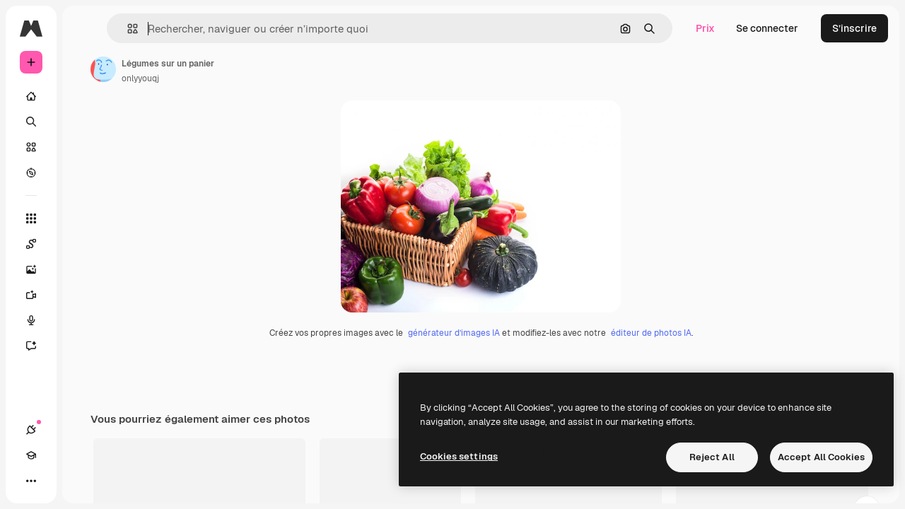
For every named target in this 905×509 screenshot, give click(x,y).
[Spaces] (85, 244)
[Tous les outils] (85, 218)
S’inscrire (854, 28)
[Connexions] (31, 480)
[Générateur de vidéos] (85, 294)
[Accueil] (85, 96)
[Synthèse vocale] (85, 320)
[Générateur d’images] (85, 269)
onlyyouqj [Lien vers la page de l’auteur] (248, 78)
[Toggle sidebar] (138, 28)
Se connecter (767, 28)
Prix (705, 28)
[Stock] (85, 147)
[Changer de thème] (82, 480)
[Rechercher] (85, 121)
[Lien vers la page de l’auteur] (210, 69)
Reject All (712, 457)
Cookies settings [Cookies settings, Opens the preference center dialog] (459, 456)
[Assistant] (85, 345)
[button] (218, 28)
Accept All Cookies (821, 457)
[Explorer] (85, 172)
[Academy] (56, 480)
